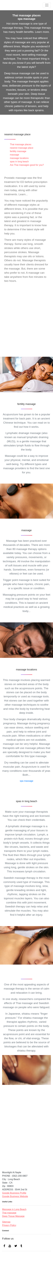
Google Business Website (15, 1196)
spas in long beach (19, 161)
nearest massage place (21, 148)
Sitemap (6, 1222)
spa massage (26, 781)
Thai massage (9, 1213)
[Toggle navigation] (47, 5)
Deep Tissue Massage (13, 1216)
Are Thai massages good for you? (27, 165)
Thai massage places (20, 144)
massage (14, 154)
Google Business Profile (14, 1193)
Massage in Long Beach (14, 1209)
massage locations (19, 158)
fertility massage (18, 151)
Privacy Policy (9, 1225)
